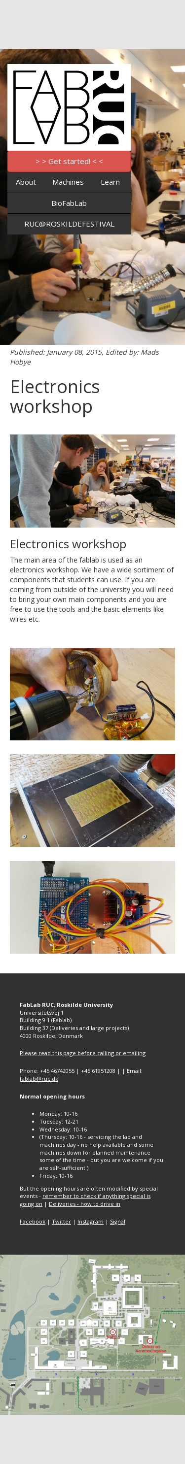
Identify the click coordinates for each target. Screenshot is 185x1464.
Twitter (61, 1221)
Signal (117, 1221)
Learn (110, 182)
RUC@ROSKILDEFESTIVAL (69, 224)
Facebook (32, 1221)
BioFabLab (69, 203)
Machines (68, 182)
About (26, 182)
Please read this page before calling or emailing (83, 1053)
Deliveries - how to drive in (84, 1203)
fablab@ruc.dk (39, 1078)
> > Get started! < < (69, 161)
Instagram (90, 1221)
